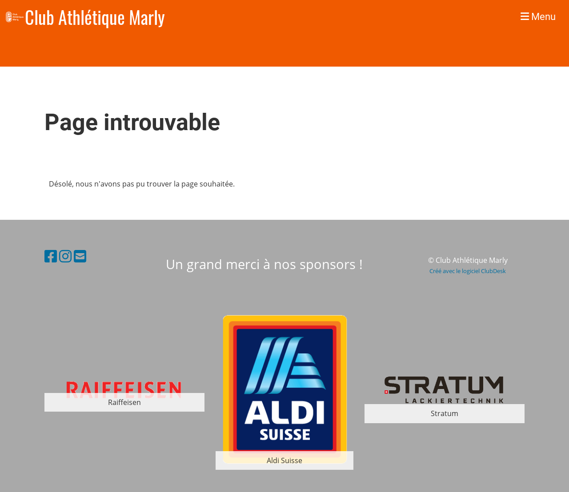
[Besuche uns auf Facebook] (50, 256)
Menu (538, 16)
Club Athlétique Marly (95, 16)
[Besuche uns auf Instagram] (65, 256)
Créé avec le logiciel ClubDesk (467, 271)
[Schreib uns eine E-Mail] (80, 256)
